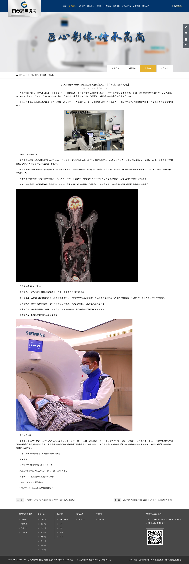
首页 (65, 6)
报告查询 (177, 6)
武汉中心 (43, 541)
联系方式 (101, 519)
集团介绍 (115, 68)
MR (61, 524)
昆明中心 (43, 524)
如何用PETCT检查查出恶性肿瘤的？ (36, 465)
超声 (61, 532)
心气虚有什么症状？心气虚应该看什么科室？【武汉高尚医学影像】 (45, 500)
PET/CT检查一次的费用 (137, 560)
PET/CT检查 (64, 519)
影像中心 (90, 6)
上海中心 (43, 550)
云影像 (98, 6)
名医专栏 (81, 6)
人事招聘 (136, 6)
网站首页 (34, 75)
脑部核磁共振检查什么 (173, 560)
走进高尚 (72, 6)
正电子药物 (126, 6)
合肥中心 (43, 545)
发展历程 (132, 68)
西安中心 (43, 528)
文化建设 (165, 68)
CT (61, 528)
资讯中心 (148, 68)
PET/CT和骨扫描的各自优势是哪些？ (36, 488)
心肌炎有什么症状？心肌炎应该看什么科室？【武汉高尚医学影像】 (143, 500)
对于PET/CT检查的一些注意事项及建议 (37, 477)
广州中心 (43, 519)
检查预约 (107, 6)
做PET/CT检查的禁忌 (155, 560)
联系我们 (145, 6)
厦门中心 (43, 532)
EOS (61, 537)
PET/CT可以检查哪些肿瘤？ (32, 482)
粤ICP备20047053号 (62, 560)
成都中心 (43, 537)
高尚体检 (116, 6)
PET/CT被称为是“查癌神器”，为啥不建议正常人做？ (44, 471)
